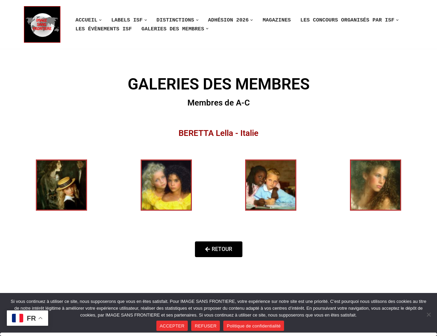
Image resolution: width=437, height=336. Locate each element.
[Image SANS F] (44, 24)
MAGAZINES (277, 20)
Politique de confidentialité (254, 325)
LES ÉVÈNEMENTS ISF (103, 29)
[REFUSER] (428, 314)
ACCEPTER (172, 325)
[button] (100, 20)
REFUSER (205, 325)
